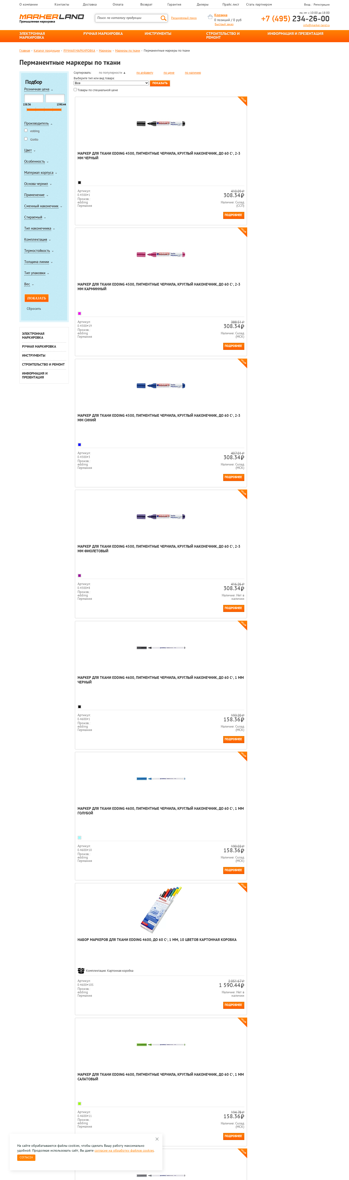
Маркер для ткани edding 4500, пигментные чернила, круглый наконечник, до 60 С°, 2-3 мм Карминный (167, 161)
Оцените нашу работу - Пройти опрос (64, 1109)
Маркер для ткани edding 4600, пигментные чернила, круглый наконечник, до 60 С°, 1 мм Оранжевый (103, 688)
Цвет (28, 151)
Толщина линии (36, 262)
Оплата (118, 5)
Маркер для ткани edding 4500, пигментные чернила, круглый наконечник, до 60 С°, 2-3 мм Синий (231, 161)
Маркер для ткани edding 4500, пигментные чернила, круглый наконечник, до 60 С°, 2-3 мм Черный (103, 161)
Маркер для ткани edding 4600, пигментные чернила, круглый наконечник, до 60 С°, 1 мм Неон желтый (167, 688)
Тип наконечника (37, 229)
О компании (28, 5)
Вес (27, 285)
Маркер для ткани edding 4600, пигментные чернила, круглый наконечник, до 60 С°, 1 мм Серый (103, 426)
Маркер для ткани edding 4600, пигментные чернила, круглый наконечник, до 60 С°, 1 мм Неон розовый (103, 819)
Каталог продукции (47, 51)
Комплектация (35, 240)
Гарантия (174, 5)
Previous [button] (20, 1050)
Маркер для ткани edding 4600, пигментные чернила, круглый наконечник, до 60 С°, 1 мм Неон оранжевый (231, 688)
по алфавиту (144, 72)
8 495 (45, 1097)
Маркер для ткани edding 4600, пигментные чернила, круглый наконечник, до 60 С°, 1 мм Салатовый (295, 291)
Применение (34, 195)
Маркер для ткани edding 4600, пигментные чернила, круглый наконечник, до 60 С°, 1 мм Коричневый (167, 819)
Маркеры (105, 51)
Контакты (62, 5)
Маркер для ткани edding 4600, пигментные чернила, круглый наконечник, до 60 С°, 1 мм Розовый (295, 819)
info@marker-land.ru (316, 25)
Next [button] (329, 1050)
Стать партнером (259, 5)
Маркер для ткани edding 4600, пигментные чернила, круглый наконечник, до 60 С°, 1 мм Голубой (167, 291)
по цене (169, 72)
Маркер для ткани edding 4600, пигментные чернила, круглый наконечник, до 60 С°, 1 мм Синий (103, 557)
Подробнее (122, 215)
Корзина (220, 15)
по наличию (193, 72)
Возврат (146, 5)
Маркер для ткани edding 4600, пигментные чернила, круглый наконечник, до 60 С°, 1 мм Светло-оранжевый (167, 426)
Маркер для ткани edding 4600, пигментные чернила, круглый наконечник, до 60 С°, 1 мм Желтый (295, 557)
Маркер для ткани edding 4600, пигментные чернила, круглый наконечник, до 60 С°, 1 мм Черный (103, 291)
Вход (307, 4)
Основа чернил (36, 184)
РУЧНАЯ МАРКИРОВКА (103, 34)
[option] (39, 1046)
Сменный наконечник (41, 207)
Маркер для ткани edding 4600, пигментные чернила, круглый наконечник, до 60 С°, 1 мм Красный (295, 426)
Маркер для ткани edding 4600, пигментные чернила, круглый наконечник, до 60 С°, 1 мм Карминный (231, 426)
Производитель (36, 124)
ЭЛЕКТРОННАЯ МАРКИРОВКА (32, 36)
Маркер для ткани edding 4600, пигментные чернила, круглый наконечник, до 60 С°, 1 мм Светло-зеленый (167, 557)
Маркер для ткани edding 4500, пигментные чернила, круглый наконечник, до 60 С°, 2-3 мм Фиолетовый (295, 161)
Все (125, 892)
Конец (116, 892)
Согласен (26, 1158)
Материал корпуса (38, 173)
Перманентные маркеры (90, 937)
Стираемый (33, 218)
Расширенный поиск (184, 18)
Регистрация (322, 4)
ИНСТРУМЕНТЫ (158, 34)
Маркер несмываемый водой (285, 908)
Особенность (34, 162)
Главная (24, 51)
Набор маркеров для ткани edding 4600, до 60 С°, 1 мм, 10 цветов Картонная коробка (233, 289)
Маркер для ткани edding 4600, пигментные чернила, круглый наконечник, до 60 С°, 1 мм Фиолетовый (231, 819)
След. (106, 892)
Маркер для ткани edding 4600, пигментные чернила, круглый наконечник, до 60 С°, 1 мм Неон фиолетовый (295, 688)
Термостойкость (37, 251)
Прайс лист (230, 5)
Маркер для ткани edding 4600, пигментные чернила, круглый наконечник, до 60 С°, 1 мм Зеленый (231, 557)
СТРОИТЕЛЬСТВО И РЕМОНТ (223, 36)
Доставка (90, 5)
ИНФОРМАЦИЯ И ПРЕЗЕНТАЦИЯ (295, 34)
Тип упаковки (34, 273)
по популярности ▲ (112, 72)
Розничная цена (36, 90)
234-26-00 (295, 19)
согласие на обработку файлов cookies (124, 1150)
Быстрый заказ (224, 24)
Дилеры (202, 5)
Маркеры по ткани (127, 51)
